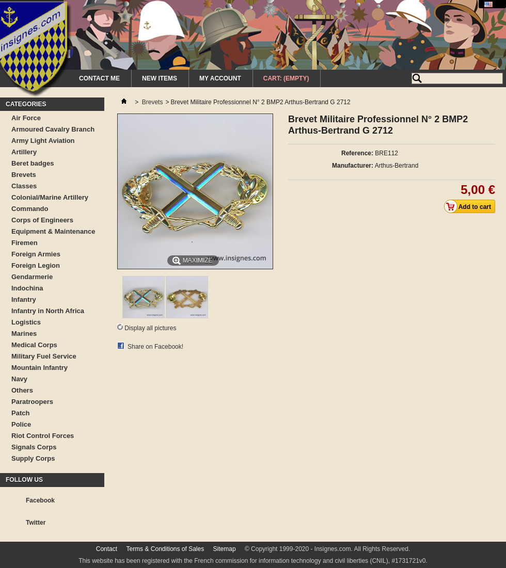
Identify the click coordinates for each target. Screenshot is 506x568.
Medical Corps (34, 345)
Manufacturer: (352, 165)
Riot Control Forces (42, 436)
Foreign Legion (35, 265)
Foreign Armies (35, 254)
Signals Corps (33, 447)
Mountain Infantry (39, 367)
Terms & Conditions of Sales (165, 549)
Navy (19, 379)
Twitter (35, 522)
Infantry (23, 299)
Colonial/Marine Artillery (49, 197)
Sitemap (224, 549)
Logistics (26, 322)
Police (21, 424)
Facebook (40, 500)
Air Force (26, 118)
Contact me (99, 78)
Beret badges (32, 163)
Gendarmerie (32, 277)
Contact (106, 549)
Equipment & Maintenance (53, 231)
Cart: (286, 78)
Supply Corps (33, 458)
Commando (30, 209)
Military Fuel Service (43, 356)
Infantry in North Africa (47, 311)
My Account (220, 78)
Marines (24, 333)
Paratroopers (32, 401)
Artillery (24, 152)
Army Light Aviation (43, 140)
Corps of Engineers (42, 220)
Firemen (24, 243)
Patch (20, 413)
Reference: (357, 153)
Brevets (23, 174)
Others (22, 390)
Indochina (27, 288)
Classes (24, 186)
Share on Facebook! (155, 346)
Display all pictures (150, 328)
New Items (159, 78)
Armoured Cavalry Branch (52, 129)
